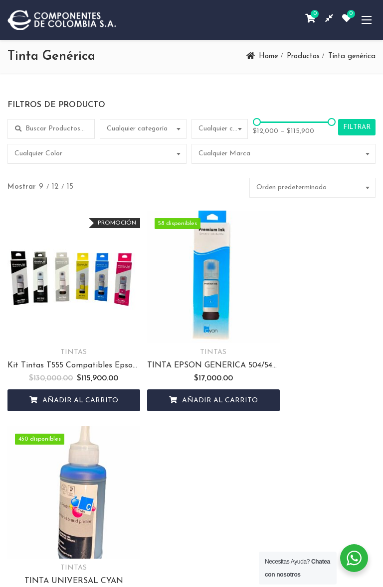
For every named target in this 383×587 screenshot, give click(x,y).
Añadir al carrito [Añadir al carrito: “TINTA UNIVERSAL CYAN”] (322, 385)
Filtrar (357, 127)
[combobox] (143, 129)
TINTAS (66, 337)
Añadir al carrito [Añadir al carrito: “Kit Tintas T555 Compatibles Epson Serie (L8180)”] (73, 385)
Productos (303, 56)
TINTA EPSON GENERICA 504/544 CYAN (190, 350)
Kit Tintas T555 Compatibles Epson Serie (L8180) (66, 350)
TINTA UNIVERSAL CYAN (315, 350)
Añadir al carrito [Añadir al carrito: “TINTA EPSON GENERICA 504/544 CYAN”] (197, 385)
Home (268, 56)
